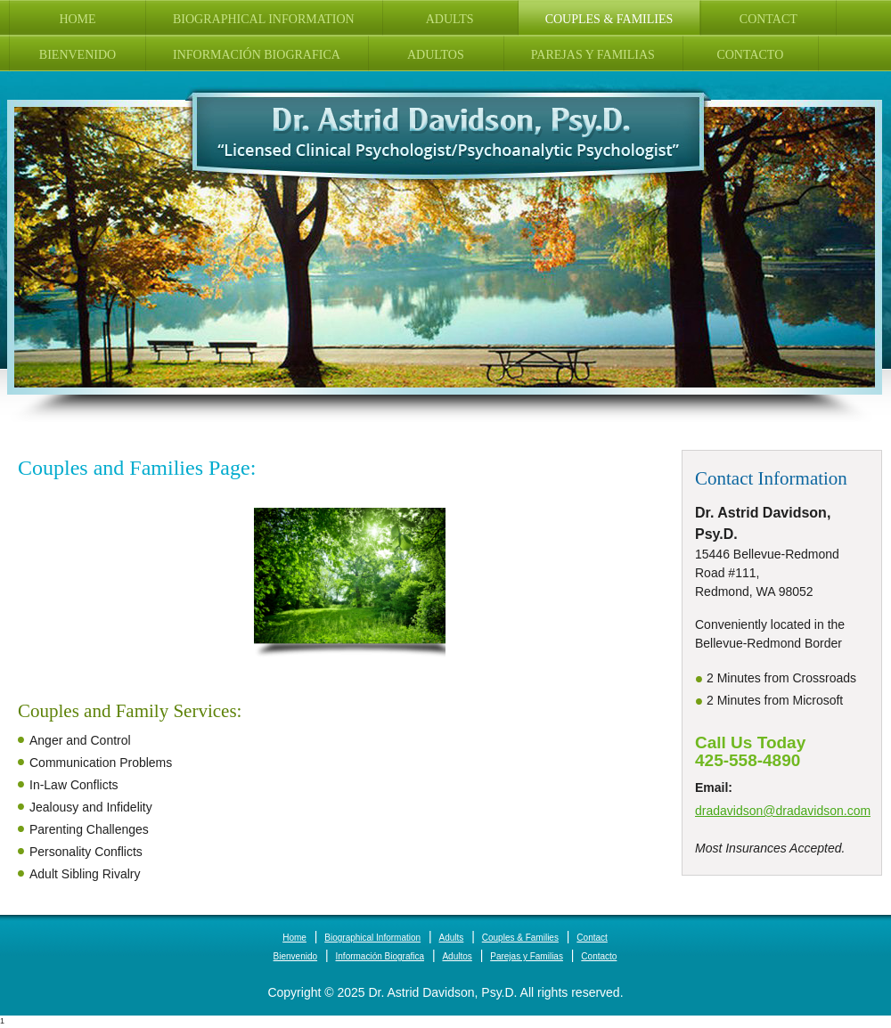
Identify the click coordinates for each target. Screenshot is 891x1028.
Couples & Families (520, 937)
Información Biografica (380, 956)
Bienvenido (295, 956)
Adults (451, 937)
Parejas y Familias (526, 956)
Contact (591, 937)
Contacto (599, 956)
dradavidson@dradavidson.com (783, 811)
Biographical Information (372, 937)
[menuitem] (77, 18)
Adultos (456, 956)
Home (294, 937)
